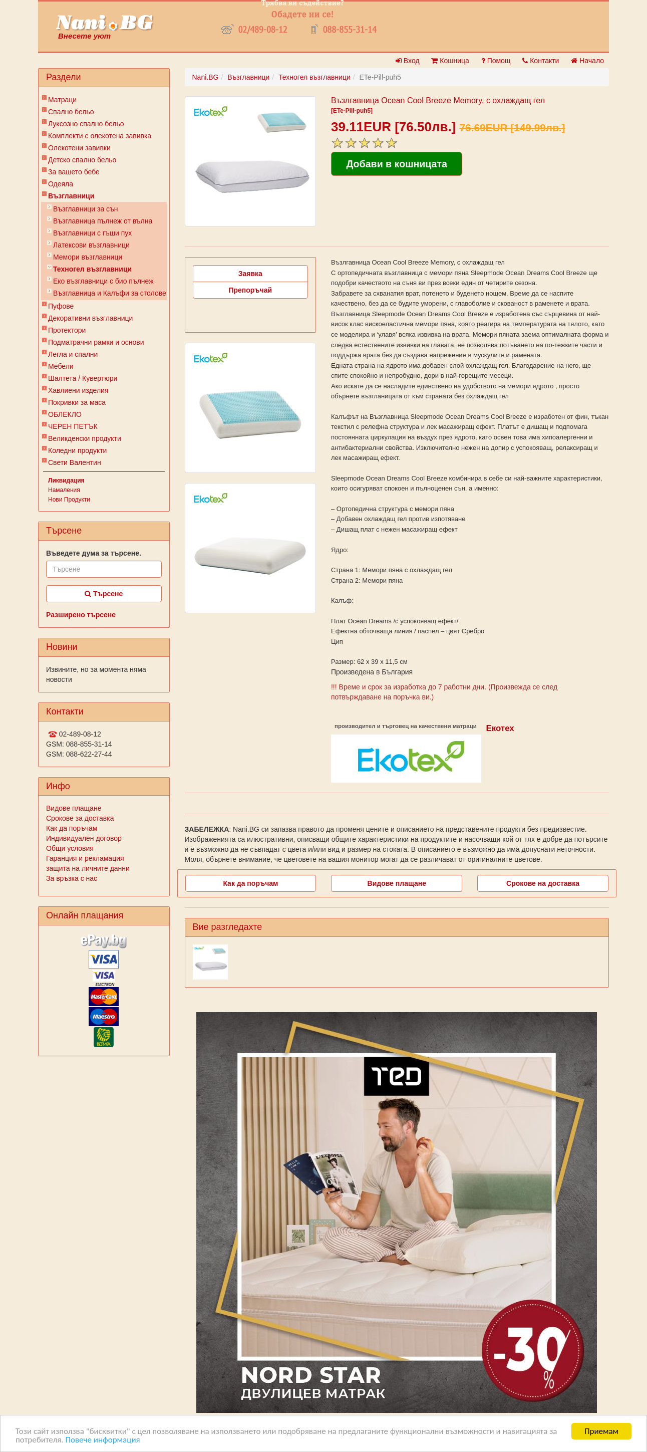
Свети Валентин (74, 462)
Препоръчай (250, 290)
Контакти (540, 61)
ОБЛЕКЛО (65, 414)
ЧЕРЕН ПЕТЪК (73, 426)
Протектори (67, 330)
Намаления (64, 490)
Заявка (250, 274)
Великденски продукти (84, 438)
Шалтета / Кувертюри (82, 378)
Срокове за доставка (80, 818)
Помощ (496, 61)
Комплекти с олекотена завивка (99, 136)
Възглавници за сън (85, 209)
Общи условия (70, 848)
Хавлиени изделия (78, 390)
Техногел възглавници (92, 269)
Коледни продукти (77, 450)
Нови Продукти (69, 499)
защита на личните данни (88, 868)
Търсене (104, 594)
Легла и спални (73, 354)
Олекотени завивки (79, 148)
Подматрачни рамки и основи (96, 342)
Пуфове (61, 306)
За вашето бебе (74, 172)
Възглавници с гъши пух (92, 233)
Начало (587, 61)
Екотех (500, 728)
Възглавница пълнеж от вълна (102, 221)
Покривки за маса (77, 402)
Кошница (450, 61)
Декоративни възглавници (90, 318)
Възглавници (71, 196)
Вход (408, 61)
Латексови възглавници (91, 245)
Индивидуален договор (84, 838)
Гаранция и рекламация (85, 858)
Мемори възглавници (87, 257)
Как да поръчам (71, 828)
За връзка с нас (71, 878)
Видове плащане (73, 808)
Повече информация (102, 1440)
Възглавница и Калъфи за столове (109, 293)
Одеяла (60, 184)
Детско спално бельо (82, 160)
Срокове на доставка (542, 883)
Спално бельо (71, 112)
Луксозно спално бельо (86, 124)
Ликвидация (66, 480)
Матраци (62, 100)
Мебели (61, 366)
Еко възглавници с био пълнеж (103, 281)
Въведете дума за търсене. (93, 553)
